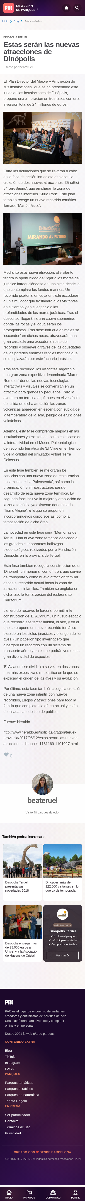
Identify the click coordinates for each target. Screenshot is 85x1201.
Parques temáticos (19, 1082)
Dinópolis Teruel (15, 37)
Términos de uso (17, 1127)
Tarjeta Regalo (16, 1101)
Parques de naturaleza (22, 1095)
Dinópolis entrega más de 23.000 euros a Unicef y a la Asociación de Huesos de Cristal (21, 949)
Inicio (5, 21)
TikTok (10, 1056)
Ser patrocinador (17, 1115)
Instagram (12, 1063)
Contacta (12, 1121)
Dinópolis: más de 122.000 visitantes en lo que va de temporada (62, 886)
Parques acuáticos (19, 1089)
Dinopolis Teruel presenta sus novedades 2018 (17, 886)
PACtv (9, 1069)
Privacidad (13, 1133)
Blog (16, 21)
